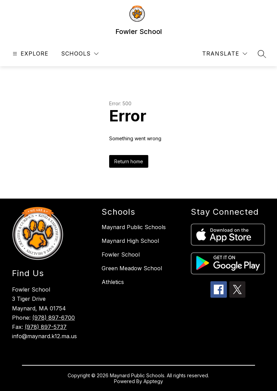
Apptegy (153, 381)
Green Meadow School (132, 268)
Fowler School (121, 254)
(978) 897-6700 (53, 317)
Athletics (113, 282)
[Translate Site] (224, 53)
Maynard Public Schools (134, 227)
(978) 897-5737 (46, 326)
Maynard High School (130, 240)
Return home (128, 161)
